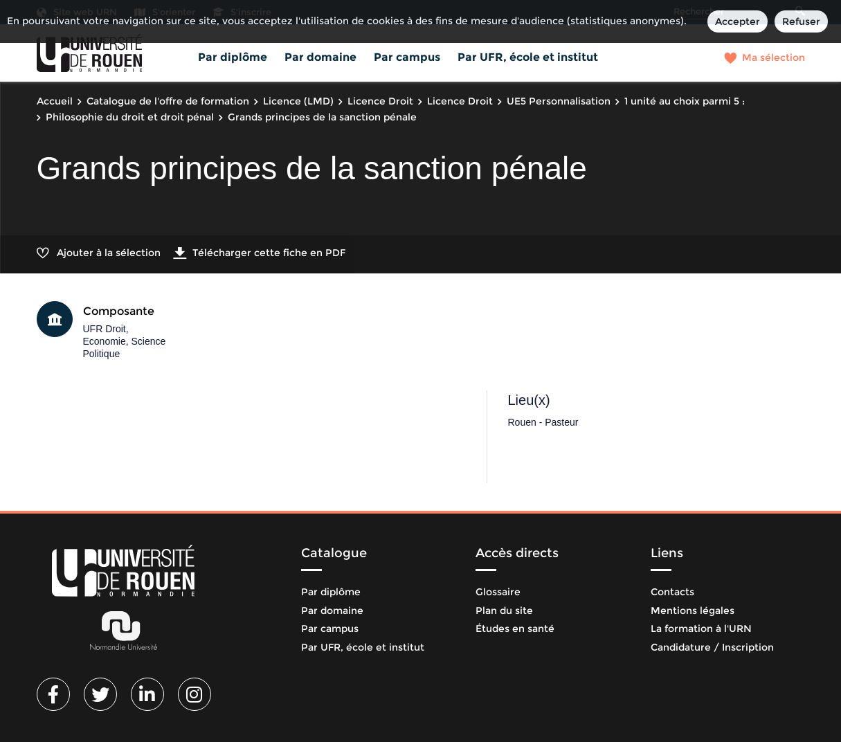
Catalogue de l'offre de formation (168, 101)
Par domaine (320, 57)
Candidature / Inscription (712, 647)
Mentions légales (692, 610)
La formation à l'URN (701, 628)
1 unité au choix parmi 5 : (684, 101)
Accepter (737, 21)
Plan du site (504, 610)
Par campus (407, 57)
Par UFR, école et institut (528, 57)
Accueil (55, 101)
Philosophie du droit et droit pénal (130, 117)
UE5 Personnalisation (559, 101)
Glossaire (498, 592)
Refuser (801, 21)
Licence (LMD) (298, 101)
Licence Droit (380, 101)
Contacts (672, 592)
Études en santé (515, 628)
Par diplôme (232, 57)
